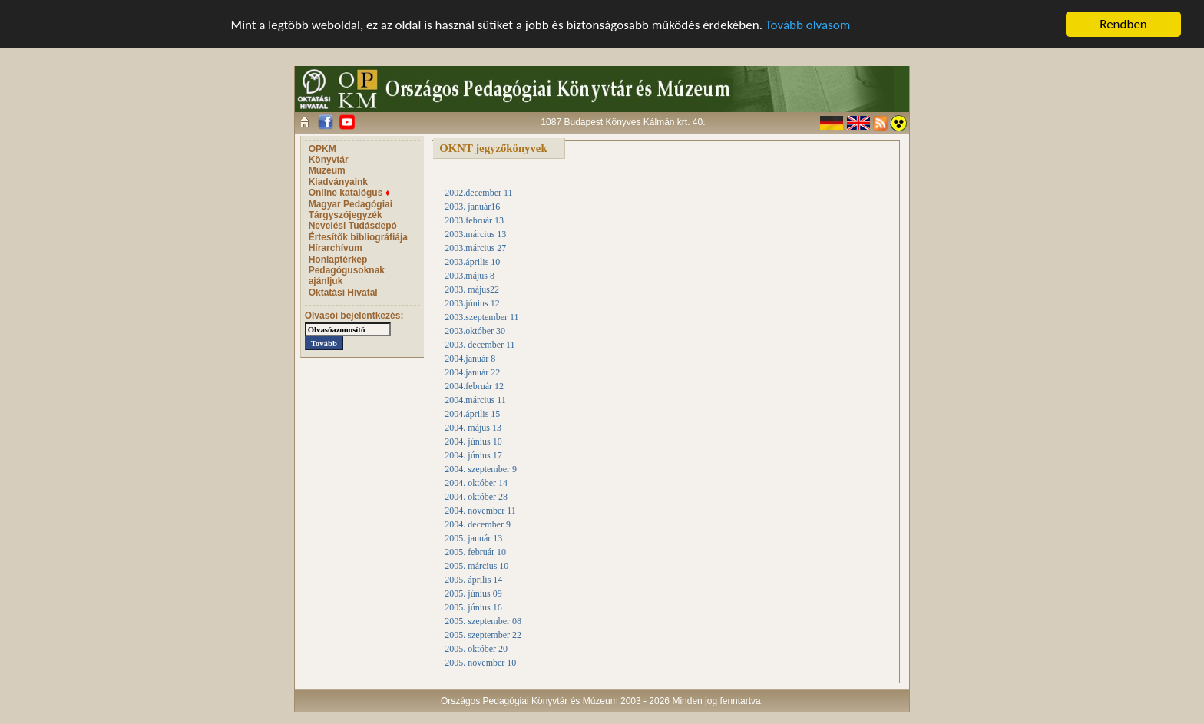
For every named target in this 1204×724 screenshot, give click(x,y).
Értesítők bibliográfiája (358, 237)
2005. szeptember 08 (483, 621)
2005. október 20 (476, 648)
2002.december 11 (478, 192)
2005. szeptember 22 (483, 635)
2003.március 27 (475, 248)
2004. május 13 (473, 427)
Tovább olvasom (808, 25)
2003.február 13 (474, 220)
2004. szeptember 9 (481, 469)
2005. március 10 (476, 565)
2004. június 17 (473, 455)
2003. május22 (472, 289)
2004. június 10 (473, 441)
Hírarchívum (335, 248)
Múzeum (327, 170)
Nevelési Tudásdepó (353, 225)
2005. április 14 (473, 579)
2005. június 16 (473, 607)
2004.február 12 (474, 386)
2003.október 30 (475, 331)
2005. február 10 (475, 552)
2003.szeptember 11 (481, 317)
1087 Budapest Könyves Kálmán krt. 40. (623, 122)
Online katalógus (349, 192)
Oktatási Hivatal (343, 292)
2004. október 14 (476, 483)
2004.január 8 (470, 358)
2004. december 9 (478, 524)
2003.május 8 (470, 275)
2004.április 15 (472, 413)
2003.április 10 (472, 261)
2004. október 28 (476, 496)
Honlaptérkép (338, 259)
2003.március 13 (475, 234)
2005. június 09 (473, 593)
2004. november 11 (480, 510)
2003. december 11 (479, 344)
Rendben (1123, 24)
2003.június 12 (472, 303)
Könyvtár (329, 159)
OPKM (322, 149)
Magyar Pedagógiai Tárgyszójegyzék (350, 209)
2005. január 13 (473, 538)
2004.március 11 (475, 400)
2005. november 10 (480, 662)
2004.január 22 (472, 372)
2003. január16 (472, 206)
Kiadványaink (338, 182)
